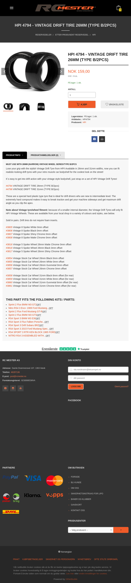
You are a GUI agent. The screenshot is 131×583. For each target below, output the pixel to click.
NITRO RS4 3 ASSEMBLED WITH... (29, 335)
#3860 (9, 282)
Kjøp (82, 104)
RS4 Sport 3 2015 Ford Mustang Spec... (31, 328)
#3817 (9, 251)
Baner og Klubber (81, 499)
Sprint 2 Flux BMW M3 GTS (24, 315)
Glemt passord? (122, 386)
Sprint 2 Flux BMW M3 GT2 (24, 304)
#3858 (9, 275)
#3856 (9, 265)
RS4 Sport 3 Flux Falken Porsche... (28, 321)
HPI (84, 122)
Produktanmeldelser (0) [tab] (44, 155)
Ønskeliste (114, 104)
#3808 (9, 237)
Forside (75, 477)
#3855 (9, 261)
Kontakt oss (78, 510)
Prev (5, 71)
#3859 (9, 279)
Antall (72, 89)
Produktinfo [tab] (13, 155)
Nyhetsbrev (84, 559)
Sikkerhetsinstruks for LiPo (87, 493)
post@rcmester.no (18, 376)
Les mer (70, 573)
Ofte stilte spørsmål (106, 559)
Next (60, 71)
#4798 (9, 189)
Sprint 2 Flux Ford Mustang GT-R (27, 311)
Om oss (75, 488)
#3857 (9, 268)
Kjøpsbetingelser (33, 559)
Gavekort (76, 505)
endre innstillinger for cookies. (93, 573)
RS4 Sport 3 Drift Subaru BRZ (25, 325)
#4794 (9, 185)
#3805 (9, 227)
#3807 (9, 234)
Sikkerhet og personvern (60, 559)
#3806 (9, 230)
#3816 (9, 244)
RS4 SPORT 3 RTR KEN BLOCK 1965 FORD (34, 332)
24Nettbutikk (71, 579)
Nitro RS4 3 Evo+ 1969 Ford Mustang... (30, 308)
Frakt (16, 559)
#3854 (9, 258)
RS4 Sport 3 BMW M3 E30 (24, 318)
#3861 (9, 286)
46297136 (15, 372)
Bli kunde (76, 482)
